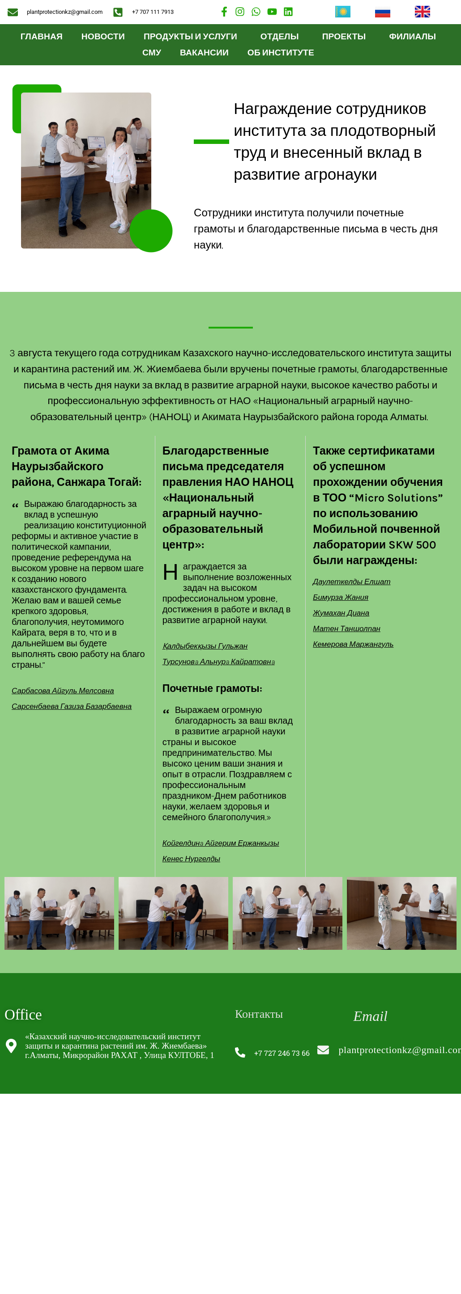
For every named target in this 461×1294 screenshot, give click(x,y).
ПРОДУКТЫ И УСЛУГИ (193, 36)
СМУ (151, 52)
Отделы (281, 36)
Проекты (346, 36)
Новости (103, 36)
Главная (42, 36)
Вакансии (204, 52)
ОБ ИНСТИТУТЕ (283, 52)
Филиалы (414, 36)
